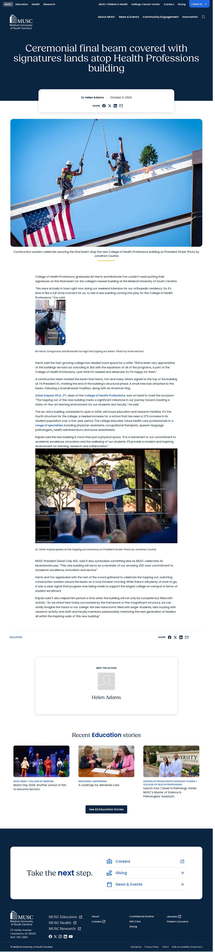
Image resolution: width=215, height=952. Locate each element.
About (95, 916)
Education (22, 4)
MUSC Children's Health (113, 4)
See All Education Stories (106, 809)
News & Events (129, 17)
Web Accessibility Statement (187, 946)
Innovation (190, 17)
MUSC (8, 4)
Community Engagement (161, 17)
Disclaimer (136, 946)
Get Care (134, 921)
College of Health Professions (104, 395)
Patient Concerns (177, 921)
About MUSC (106, 17)
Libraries (174, 916)
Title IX (165, 946)
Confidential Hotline (141, 916)
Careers (169, 4)
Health (36, 4)
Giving (182, 4)
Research (49, 4)
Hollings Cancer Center (145, 4)
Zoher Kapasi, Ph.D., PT (50, 395)
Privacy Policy (152, 946)
